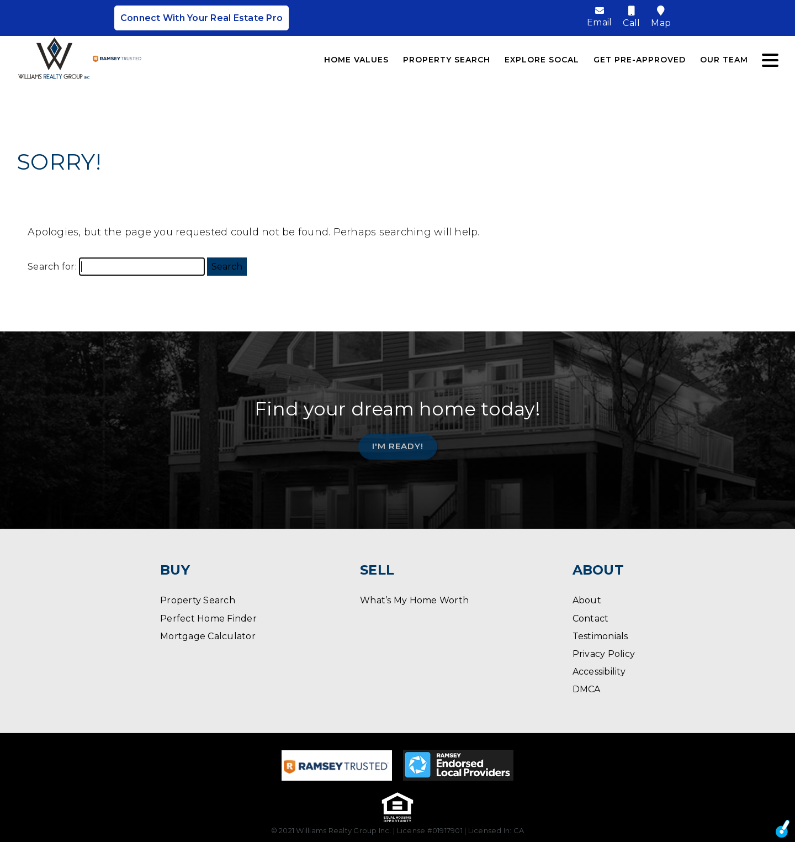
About (587, 600)
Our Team (724, 60)
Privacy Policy (604, 654)
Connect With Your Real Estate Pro (201, 18)
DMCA (587, 689)
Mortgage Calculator (208, 636)
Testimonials (600, 636)
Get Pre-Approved (639, 60)
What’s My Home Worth (414, 600)
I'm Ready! (397, 443)
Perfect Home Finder (208, 618)
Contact (591, 618)
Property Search (446, 60)
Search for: (52, 266)
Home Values (356, 60)
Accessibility (599, 671)
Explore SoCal (542, 60)
